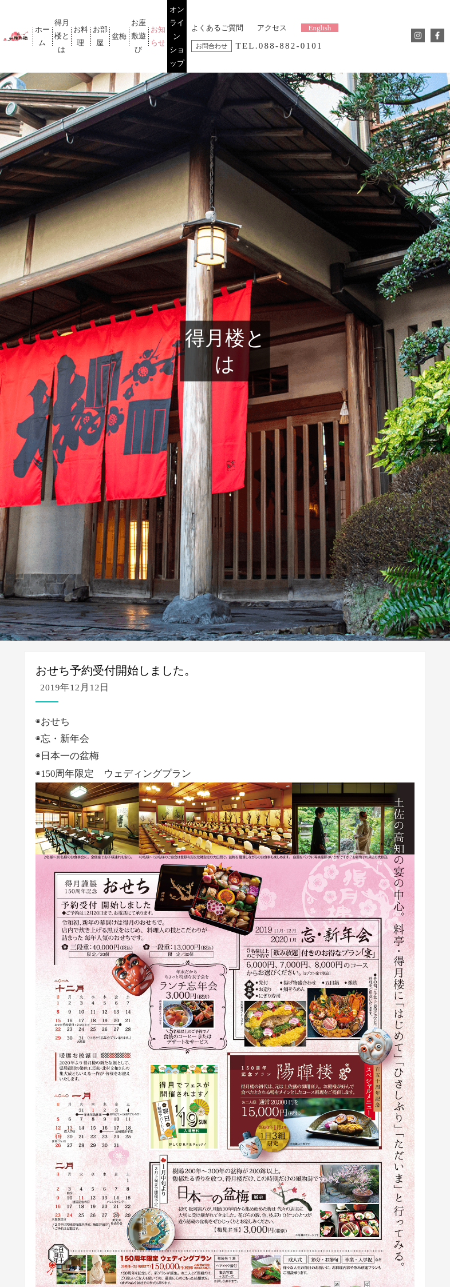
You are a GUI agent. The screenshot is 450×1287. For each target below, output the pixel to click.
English (320, 27)
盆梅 (119, 36)
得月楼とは (61, 36)
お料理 (80, 36)
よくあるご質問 (217, 27)
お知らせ (157, 36)
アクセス (272, 27)
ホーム (42, 36)
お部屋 (100, 36)
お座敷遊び (138, 36)
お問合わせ (211, 45)
